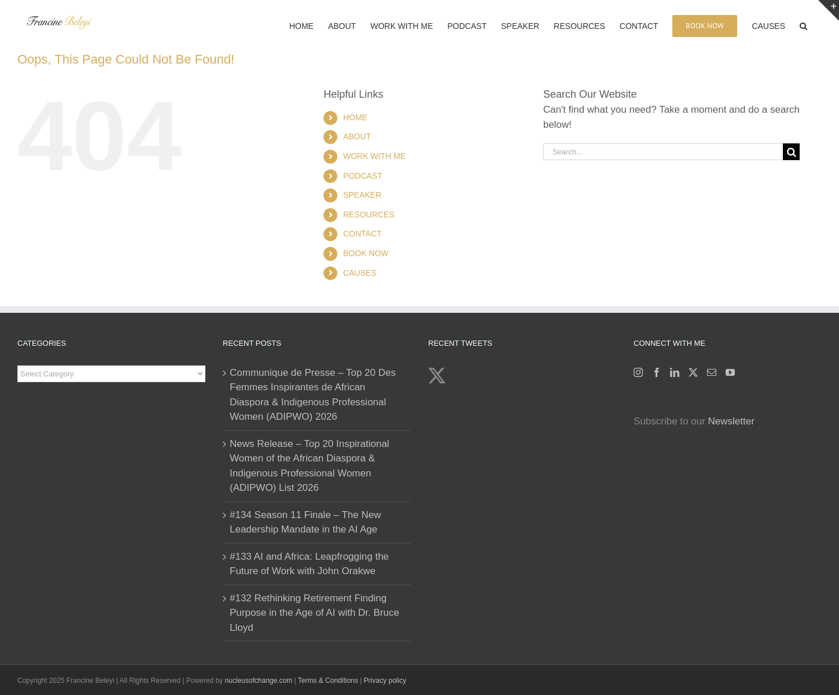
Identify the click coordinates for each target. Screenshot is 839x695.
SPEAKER (362, 194)
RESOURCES (369, 214)
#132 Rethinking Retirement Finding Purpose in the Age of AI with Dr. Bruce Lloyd (314, 613)
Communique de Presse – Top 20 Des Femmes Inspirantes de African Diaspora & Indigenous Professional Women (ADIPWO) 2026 (313, 395)
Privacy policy (385, 680)
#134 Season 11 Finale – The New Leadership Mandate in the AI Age (305, 522)
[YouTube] (730, 372)
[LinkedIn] (674, 372)
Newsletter (731, 421)
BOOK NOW (366, 253)
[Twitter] (693, 372)
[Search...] (663, 151)
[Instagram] (638, 372)
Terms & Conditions (329, 680)
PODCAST (362, 175)
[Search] (791, 151)
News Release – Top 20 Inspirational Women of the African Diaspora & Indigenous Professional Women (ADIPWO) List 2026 (309, 466)
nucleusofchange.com (258, 680)
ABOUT (357, 136)
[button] (803, 25)
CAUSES (360, 273)
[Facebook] (656, 372)
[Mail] (711, 372)
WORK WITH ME (374, 156)
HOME (355, 117)
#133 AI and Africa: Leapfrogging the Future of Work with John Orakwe (309, 564)
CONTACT (362, 233)
